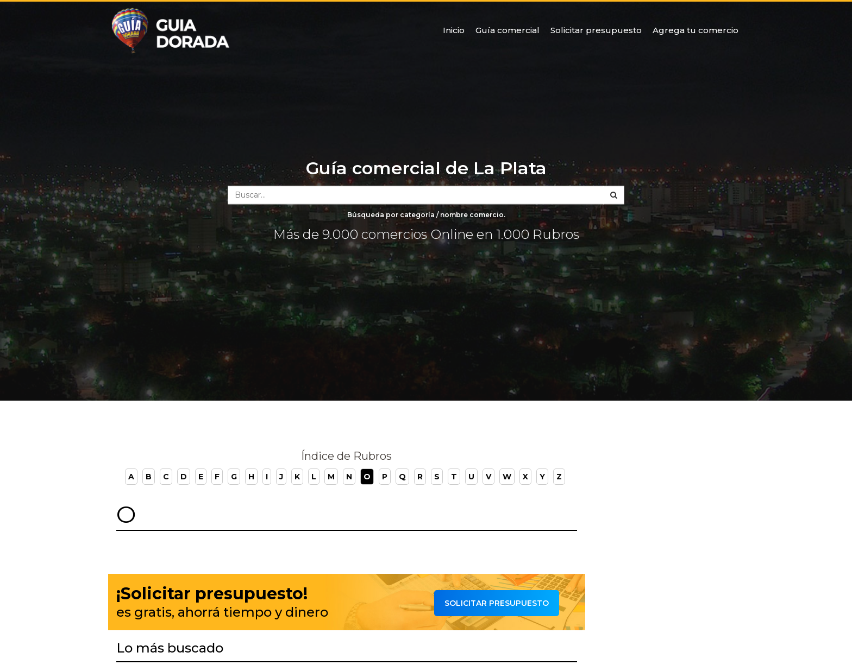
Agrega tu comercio (695, 30)
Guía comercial (507, 30)
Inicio (454, 30)
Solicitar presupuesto (596, 30)
